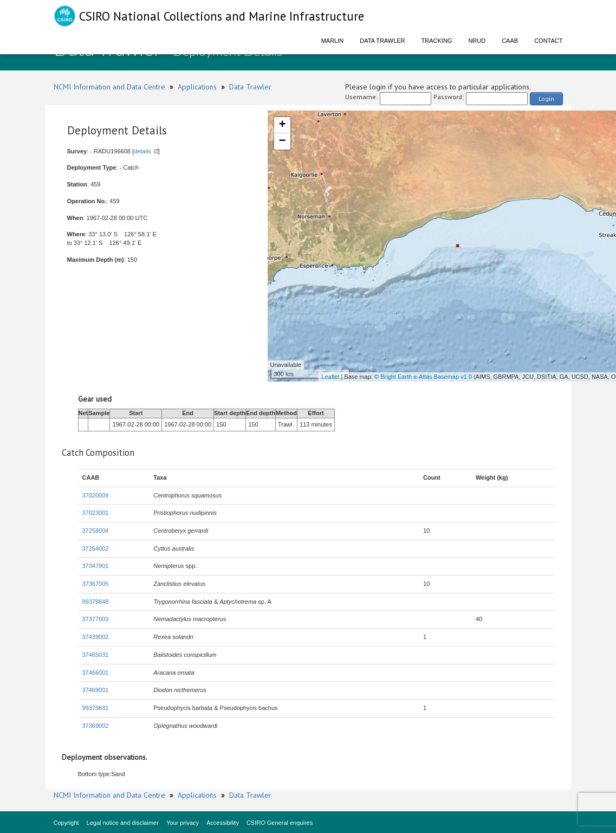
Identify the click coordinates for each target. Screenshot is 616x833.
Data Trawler (382, 40)
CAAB (510, 40)
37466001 (95, 672)
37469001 (95, 690)
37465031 (95, 654)
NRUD (476, 40)
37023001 (95, 512)
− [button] (282, 141)
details (142, 151)
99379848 (95, 601)
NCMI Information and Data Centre (109, 87)
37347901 (95, 566)
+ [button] (282, 125)
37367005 (95, 583)
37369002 (95, 725)
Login (546, 98)
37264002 (95, 548)
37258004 (95, 530)
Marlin (332, 40)
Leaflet (330, 376)
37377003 (95, 619)
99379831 (95, 708)
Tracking (437, 40)
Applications (197, 87)
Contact (548, 40)
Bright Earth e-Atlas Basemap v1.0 (426, 376)
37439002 (95, 637)
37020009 (95, 495)
